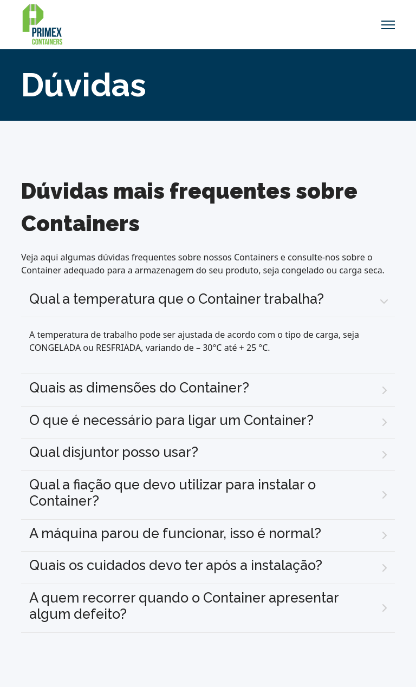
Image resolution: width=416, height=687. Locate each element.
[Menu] (388, 24)
